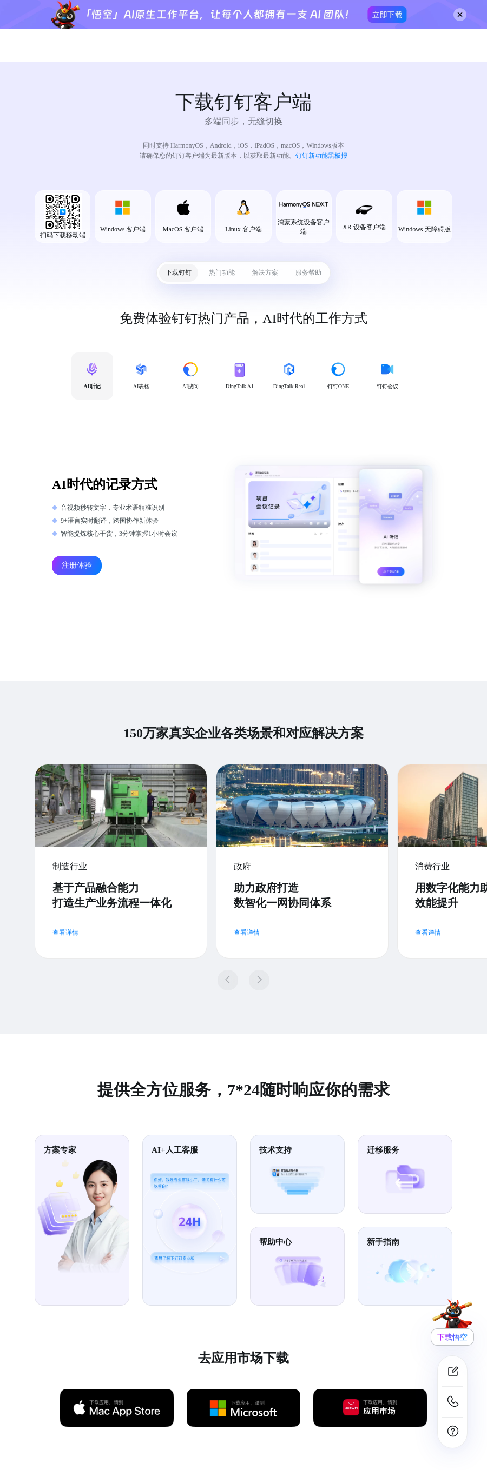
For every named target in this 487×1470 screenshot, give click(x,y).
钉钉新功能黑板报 (321, 155)
